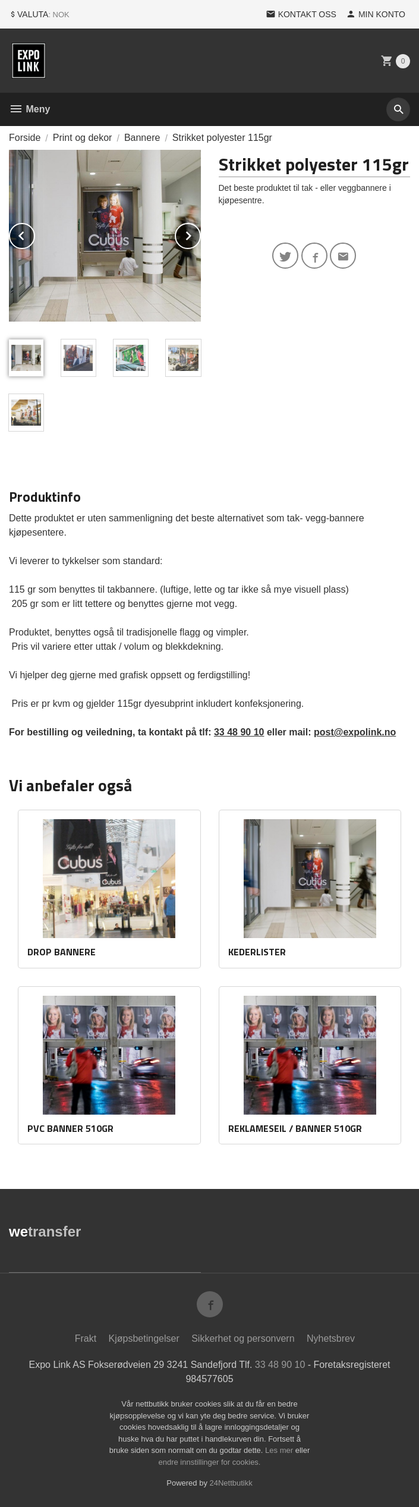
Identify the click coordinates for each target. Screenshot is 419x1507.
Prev (34, 233)
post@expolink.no (355, 732)
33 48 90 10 (239, 732)
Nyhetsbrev (331, 1338)
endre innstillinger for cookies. (210, 1462)
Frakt (85, 1338)
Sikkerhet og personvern (242, 1338)
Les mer (280, 1450)
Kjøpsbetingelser (144, 1338)
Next (200, 233)
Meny (29, 109)
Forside (24, 138)
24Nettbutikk (231, 1482)
